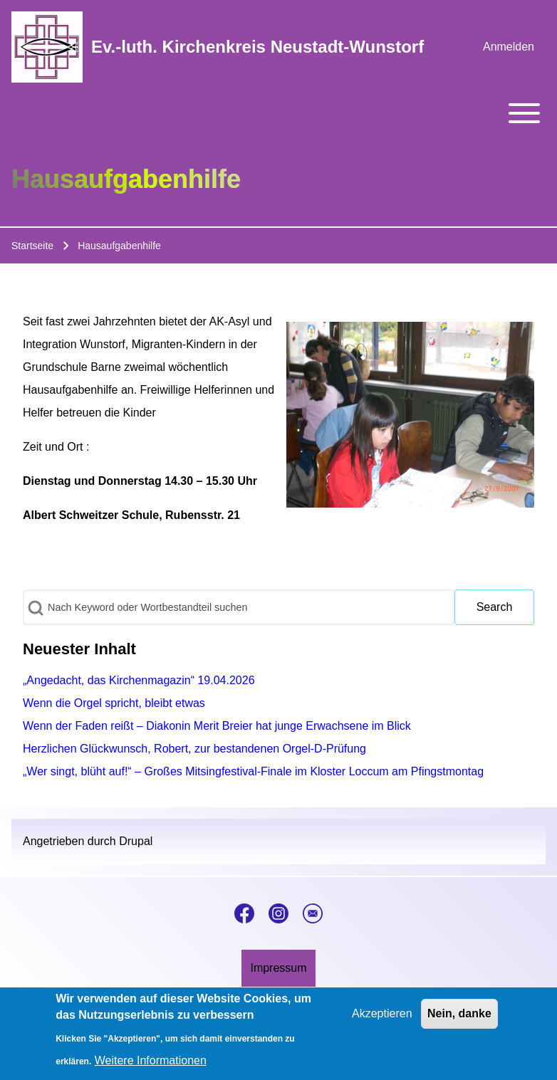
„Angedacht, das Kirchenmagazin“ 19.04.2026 (139, 680)
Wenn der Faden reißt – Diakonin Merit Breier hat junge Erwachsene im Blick (217, 726)
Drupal (135, 841)
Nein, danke (459, 1019)
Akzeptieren (382, 1019)
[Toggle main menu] (278, 113)
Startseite (32, 245)
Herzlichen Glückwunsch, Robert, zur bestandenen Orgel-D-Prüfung (194, 749)
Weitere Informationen (151, 1066)
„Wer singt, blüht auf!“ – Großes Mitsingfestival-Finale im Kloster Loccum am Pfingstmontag (253, 771)
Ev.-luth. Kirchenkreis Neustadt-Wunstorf (257, 46)
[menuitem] (509, 47)
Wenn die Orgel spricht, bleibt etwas (114, 703)
